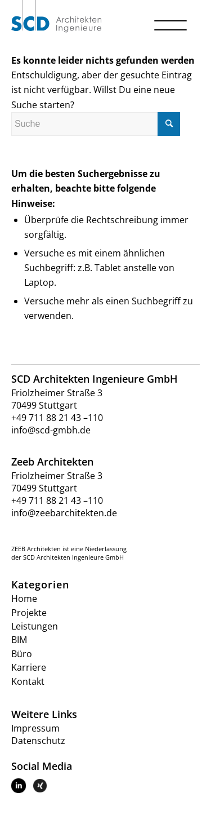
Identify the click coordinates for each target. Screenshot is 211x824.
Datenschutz (38, 740)
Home (24, 598)
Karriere (28, 667)
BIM (19, 639)
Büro (21, 654)
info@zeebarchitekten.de (64, 513)
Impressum (35, 728)
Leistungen (34, 626)
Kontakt (27, 681)
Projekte (29, 612)
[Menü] (171, 36)
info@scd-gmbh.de (51, 430)
